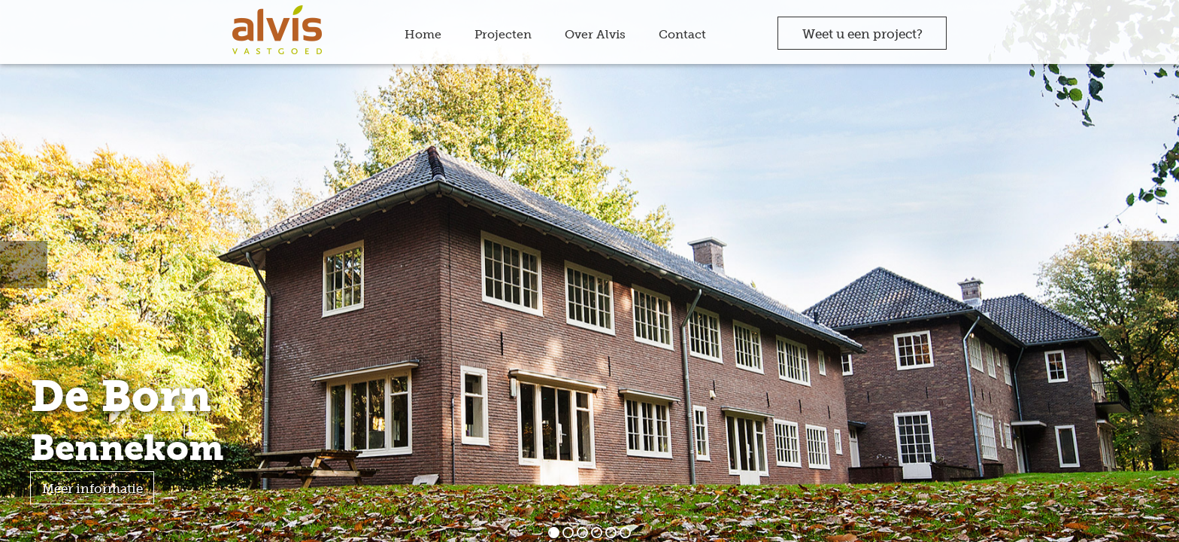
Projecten (503, 34)
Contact (682, 34)
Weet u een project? (862, 33)
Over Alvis (595, 34)
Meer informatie (92, 488)
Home (423, 34)
